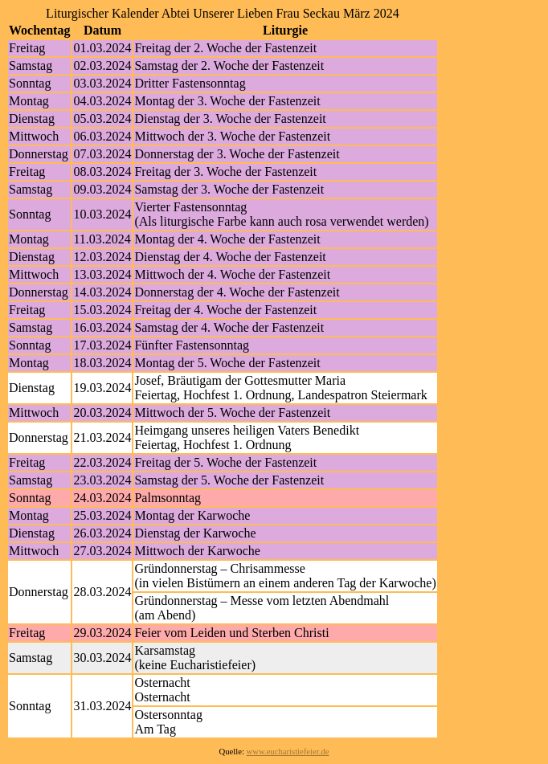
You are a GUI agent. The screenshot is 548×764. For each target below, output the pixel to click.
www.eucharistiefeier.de (288, 751)
